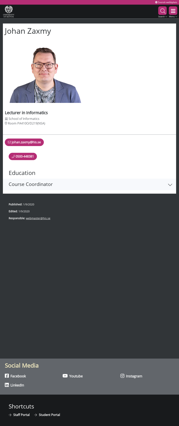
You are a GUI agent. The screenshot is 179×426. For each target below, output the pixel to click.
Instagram (131, 375)
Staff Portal (21, 415)
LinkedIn (14, 384)
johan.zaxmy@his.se (24, 143)
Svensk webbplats (166, 2)
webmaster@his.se (38, 218)
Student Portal (49, 415)
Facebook (15, 375)
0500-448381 (23, 156)
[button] (162, 11)
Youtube (72, 375)
